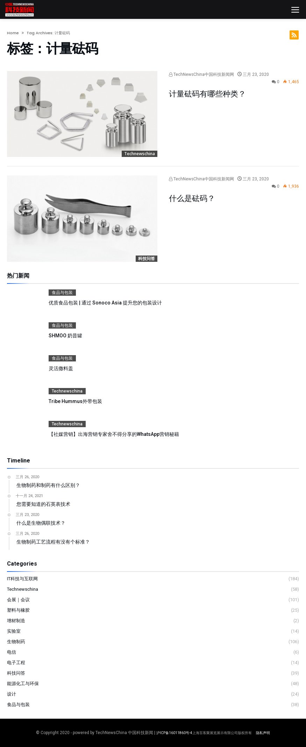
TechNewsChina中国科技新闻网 (201, 74)
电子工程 (16, 662)
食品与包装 (62, 292)
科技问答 (146, 258)
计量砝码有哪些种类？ (207, 93)
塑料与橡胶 (18, 610)
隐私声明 (263, 733)
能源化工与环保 (23, 683)
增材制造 (16, 620)
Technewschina (139, 154)
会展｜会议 (18, 599)
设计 (11, 694)
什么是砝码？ (192, 198)
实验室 (14, 631)
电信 (11, 652)
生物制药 (16, 641)
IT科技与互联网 (22, 578)
